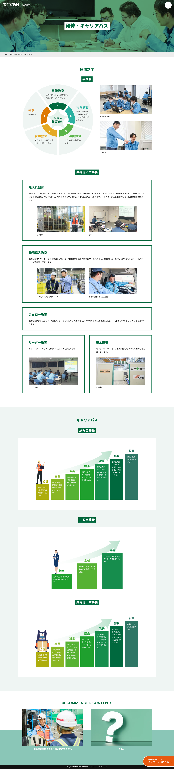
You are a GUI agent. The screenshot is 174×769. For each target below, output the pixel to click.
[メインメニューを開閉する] (168, 5)
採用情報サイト (17, 5)
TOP (5, 54)
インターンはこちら (159, 761)
